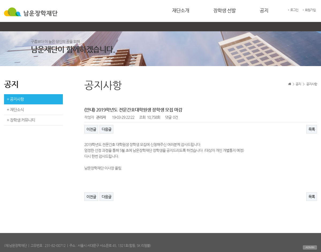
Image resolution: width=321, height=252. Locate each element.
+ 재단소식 (15, 109)
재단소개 (180, 10)
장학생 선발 (224, 10)
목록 (311, 129)
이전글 (91, 129)
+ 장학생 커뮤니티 (21, 120)
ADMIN (309, 247)
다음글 (106, 129)
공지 (264, 10)
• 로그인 (292, 10)
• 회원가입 (309, 10)
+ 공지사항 (15, 99)
